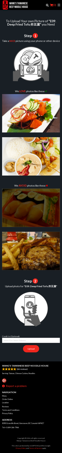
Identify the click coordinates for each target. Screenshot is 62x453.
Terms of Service (35, 448)
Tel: (10, 427)
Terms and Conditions (10, 410)
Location (5, 402)
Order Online (7, 399)
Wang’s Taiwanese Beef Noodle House (25, 365)
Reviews (5, 406)
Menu (4, 396)
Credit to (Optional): (31, 339)
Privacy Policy (7, 413)
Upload (31, 348)
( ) (53, 5)
